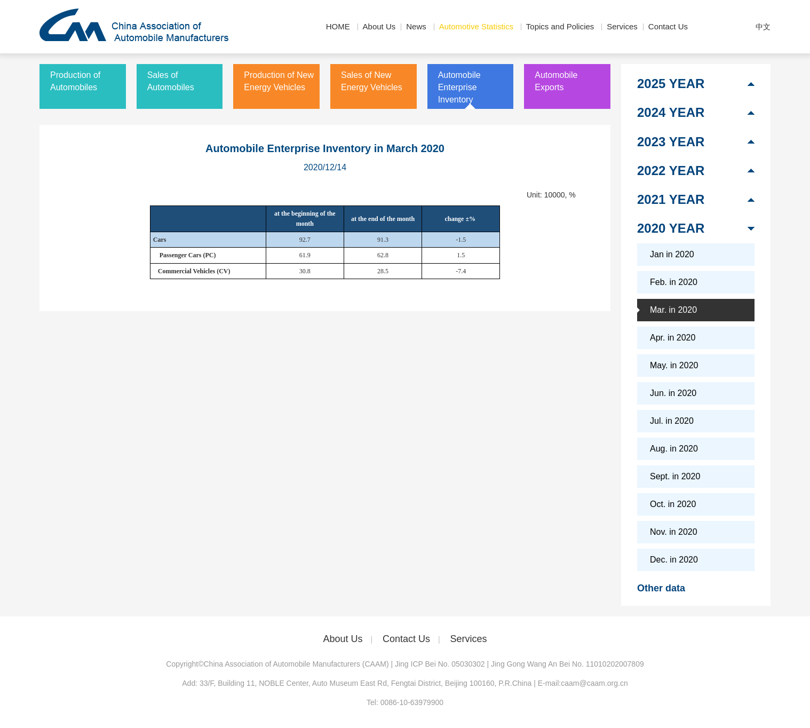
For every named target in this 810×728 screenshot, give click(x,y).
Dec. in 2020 (674, 559)
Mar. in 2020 (673, 309)
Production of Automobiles (75, 81)
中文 (763, 26)
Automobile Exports (556, 81)
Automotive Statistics (476, 26)
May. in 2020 (674, 365)
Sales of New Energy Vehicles (371, 81)
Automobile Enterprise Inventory (459, 87)
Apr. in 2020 (672, 337)
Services (622, 26)
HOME (338, 26)
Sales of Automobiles (170, 81)
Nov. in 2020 (673, 531)
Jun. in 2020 (673, 393)
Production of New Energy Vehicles (279, 81)
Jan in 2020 (672, 254)
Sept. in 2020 (675, 476)
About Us (379, 26)
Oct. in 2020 (673, 504)
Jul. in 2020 (672, 420)
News (416, 26)
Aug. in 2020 (674, 448)
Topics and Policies (560, 26)
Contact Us (668, 26)
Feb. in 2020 (673, 282)
